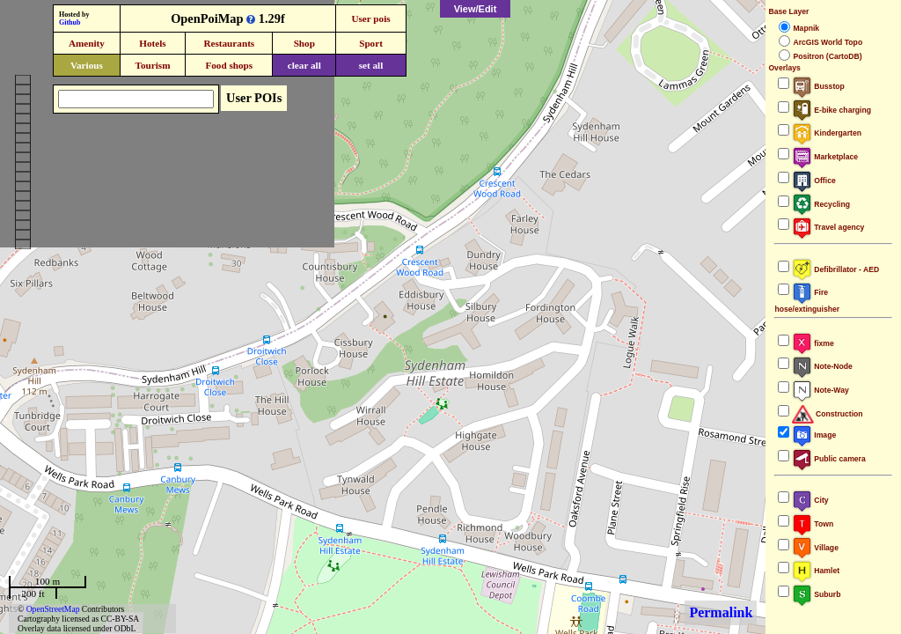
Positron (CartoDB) (827, 56)
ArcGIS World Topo (827, 42)
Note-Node (822, 366)
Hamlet (815, 570)
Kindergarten (826, 133)
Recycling (821, 204)
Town (812, 524)
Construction (827, 413)
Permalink (720, 612)
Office (813, 180)
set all (371, 65)
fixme (812, 343)
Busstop (818, 86)
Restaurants (228, 43)
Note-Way (820, 390)
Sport (371, 43)
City (810, 500)
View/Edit (475, 9)
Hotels (152, 43)
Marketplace (825, 156)
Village (815, 547)
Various (86, 65)
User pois (370, 18)
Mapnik (806, 28)
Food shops (229, 65)
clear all (304, 65)
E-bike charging (831, 110)
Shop (304, 43)
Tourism (152, 65)
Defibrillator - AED (835, 269)
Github (69, 22)
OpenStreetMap (53, 609)
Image (814, 435)
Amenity (87, 43)
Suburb (816, 594)
